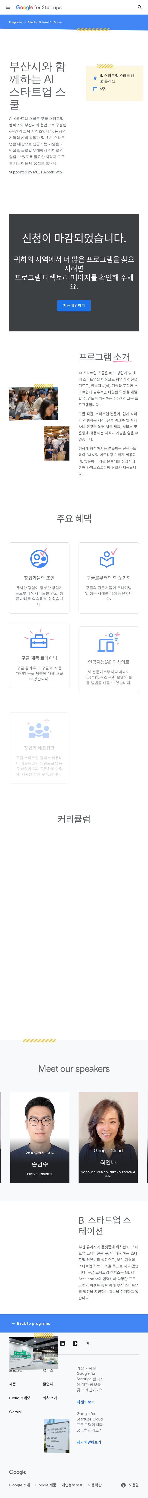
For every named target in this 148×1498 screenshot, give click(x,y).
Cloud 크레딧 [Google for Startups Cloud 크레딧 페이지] (19, 1398)
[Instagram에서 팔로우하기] (37, 1343)
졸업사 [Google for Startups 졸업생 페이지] (48, 1384)
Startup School (38, 22)
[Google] (17, 1472)
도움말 (130, 1485)
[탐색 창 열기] (8, 7)
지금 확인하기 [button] (74, 305)
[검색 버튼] (139, 7)
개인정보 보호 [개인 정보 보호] (72, 1485)
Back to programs (30, 1323)
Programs (16, 22)
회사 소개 (50, 1398)
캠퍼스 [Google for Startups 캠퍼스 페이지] (48, 1370)
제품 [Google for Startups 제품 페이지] (12, 1384)
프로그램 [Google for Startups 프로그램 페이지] (16, 1370)
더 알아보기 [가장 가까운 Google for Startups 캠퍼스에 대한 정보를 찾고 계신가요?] (85, 1402)
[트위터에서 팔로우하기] (88, 1343)
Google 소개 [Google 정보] (19, 1485)
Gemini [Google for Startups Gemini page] (15, 1412)
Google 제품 (45, 1485)
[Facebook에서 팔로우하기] (75, 1343)
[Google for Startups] (39, 7)
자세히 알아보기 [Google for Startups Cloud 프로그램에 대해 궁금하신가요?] (89, 1442)
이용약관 (95, 1485)
